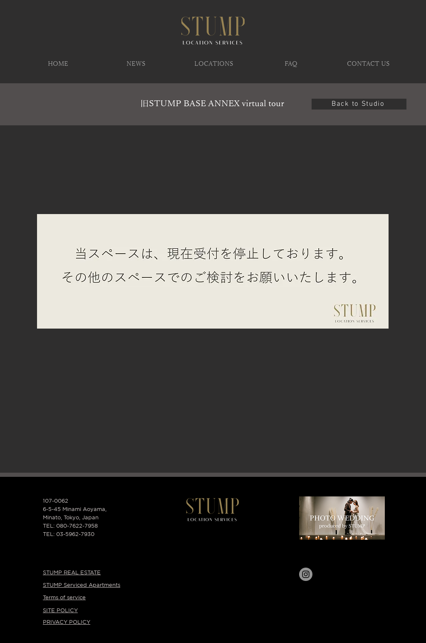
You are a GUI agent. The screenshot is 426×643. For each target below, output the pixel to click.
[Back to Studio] (359, 104)
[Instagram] (305, 574)
